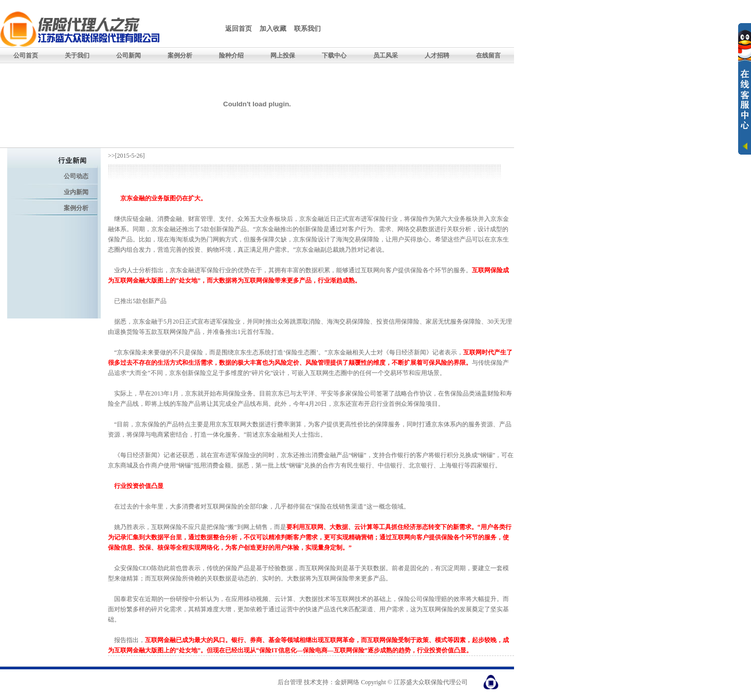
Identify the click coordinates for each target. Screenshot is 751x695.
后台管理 (290, 682)
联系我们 (307, 28)
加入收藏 (273, 28)
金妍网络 (347, 682)
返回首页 (238, 28)
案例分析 (76, 208)
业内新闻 (76, 192)
